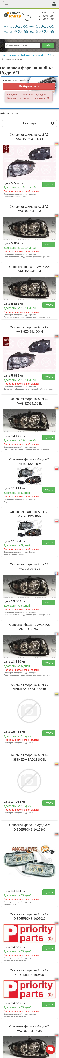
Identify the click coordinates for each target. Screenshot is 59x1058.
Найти (48, 45)
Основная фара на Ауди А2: (29, 269)
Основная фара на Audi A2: (29, 137)
